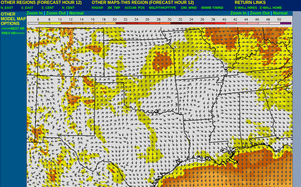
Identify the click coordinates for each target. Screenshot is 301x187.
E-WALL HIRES (247, 8)
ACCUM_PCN (135, 8)
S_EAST (27, 8)
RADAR (97, 8)
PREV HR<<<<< (13, 33)
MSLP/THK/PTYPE (162, 8)
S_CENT (48, 8)
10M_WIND (189, 8)
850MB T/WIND (212, 8)
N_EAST (7, 8)
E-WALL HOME (271, 8)
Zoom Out (56, 13)
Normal (76, 13)
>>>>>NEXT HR (13, 28)
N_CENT (68, 8)
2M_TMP (114, 8)
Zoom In (35, 13)
